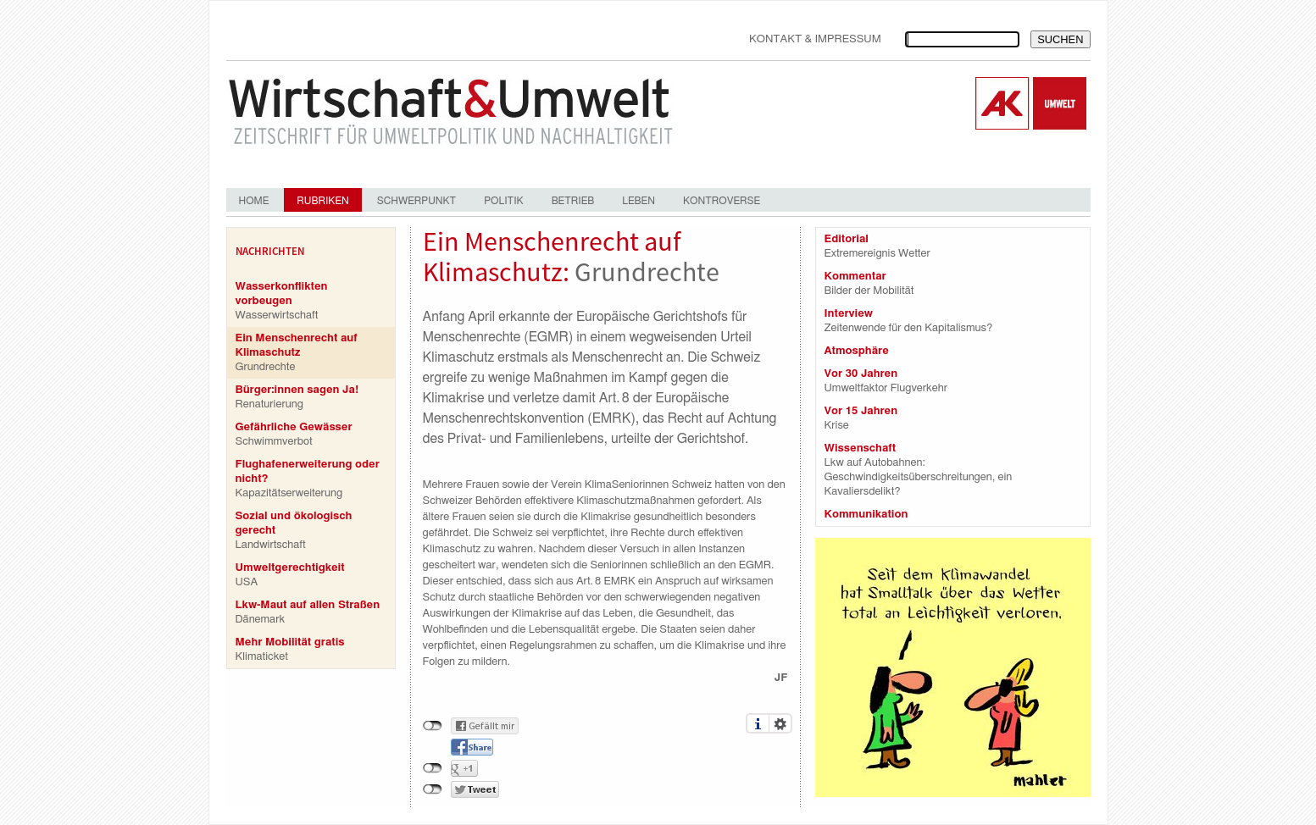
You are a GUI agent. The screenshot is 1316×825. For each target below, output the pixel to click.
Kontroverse (721, 201)
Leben (638, 201)
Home (254, 201)
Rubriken (322, 201)
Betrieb (573, 201)
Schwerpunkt (416, 201)
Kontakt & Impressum (815, 39)
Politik (503, 201)
